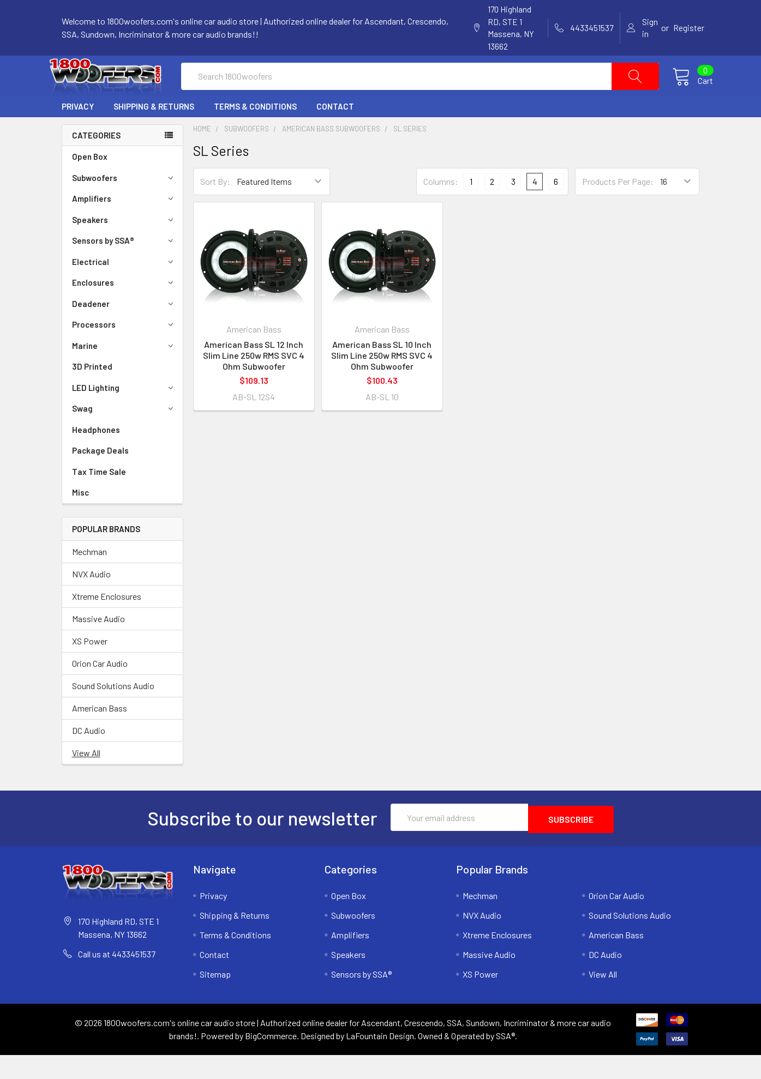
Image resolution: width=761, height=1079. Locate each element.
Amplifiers (124, 225)
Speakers (124, 246)
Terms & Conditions (255, 132)
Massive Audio (98, 645)
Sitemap (215, 998)
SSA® (505, 1059)
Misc (80, 518)
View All (86, 779)
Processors (124, 350)
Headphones (96, 456)
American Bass (99, 734)
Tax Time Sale (99, 498)
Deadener (124, 330)
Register (688, 28)
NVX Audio (91, 600)
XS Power (89, 667)
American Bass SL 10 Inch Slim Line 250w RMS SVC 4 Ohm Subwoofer (382, 381)
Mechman (89, 577)
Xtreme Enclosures (106, 622)
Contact (335, 132)
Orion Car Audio (100, 689)
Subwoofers (124, 204)
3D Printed (92, 392)
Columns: (440, 207)
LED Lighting (124, 414)
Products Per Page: (618, 207)
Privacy (78, 132)
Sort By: (215, 207)
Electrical (124, 288)
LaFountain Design (380, 1059)
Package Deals (100, 476)
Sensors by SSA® (124, 267)
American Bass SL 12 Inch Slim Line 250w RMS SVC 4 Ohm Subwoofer (253, 381)
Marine (124, 372)
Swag (124, 434)
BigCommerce (271, 1059)
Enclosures (124, 309)
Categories (96, 161)
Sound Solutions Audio (113, 712)
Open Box (89, 183)
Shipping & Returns (153, 132)
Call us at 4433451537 (116, 978)
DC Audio (88, 756)
